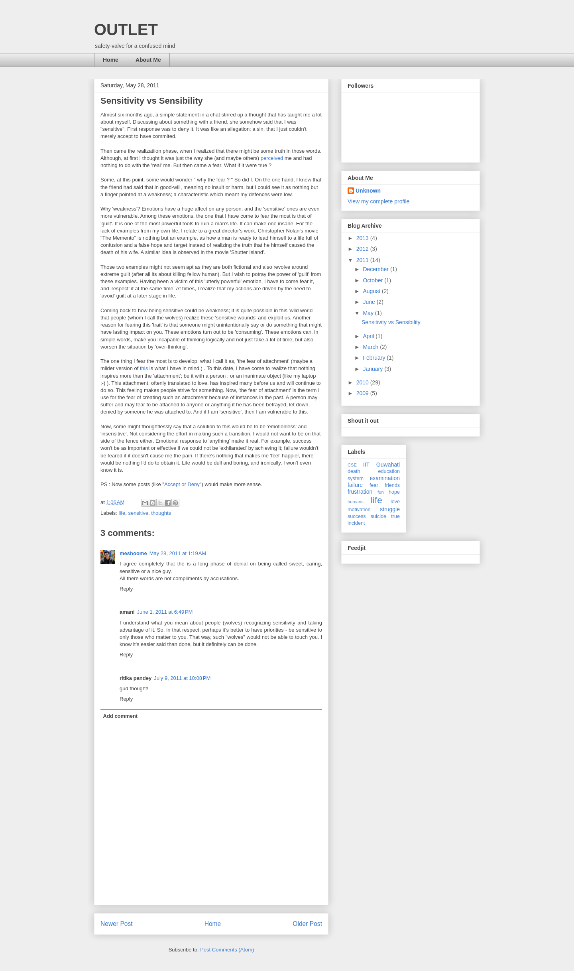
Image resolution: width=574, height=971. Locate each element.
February (375, 358)
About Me (148, 60)
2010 (363, 382)
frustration (360, 491)
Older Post (307, 923)
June (369, 302)
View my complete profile (378, 201)
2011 (363, 260)
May (369, 313)
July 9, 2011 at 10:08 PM (182, 678)
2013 (363, 238)
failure (355, 485)
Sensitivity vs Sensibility (391, 322)
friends (392, 485)
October (373, 280)
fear (374, 485)
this (144, 368)
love (395, 501)
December (376, 269)
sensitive (138, 513)
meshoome (133, 553)
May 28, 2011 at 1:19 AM (177, 553)
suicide (378, 516)
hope (394, 492)
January (373, 369)
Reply (126, 589)
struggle (390, 509)
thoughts (161, 513)
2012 (363, 249)
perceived (272, 158)
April (369, 336)
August (372, 291)
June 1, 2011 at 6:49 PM (165, 612)
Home (110, 60)
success (357, 516)
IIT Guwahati (381, 464)
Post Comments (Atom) (227, 950)
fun (380, 492)
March (371, 347)
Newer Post (116, 923)
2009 (363, 393)
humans (356, 501)
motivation (359, 509)
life (122, 513)
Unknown (368, 190)
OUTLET (126, 29)
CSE (352, 465)
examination (385, 478)
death (354, 471)
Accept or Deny (182, 484)
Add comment (120, 716)
